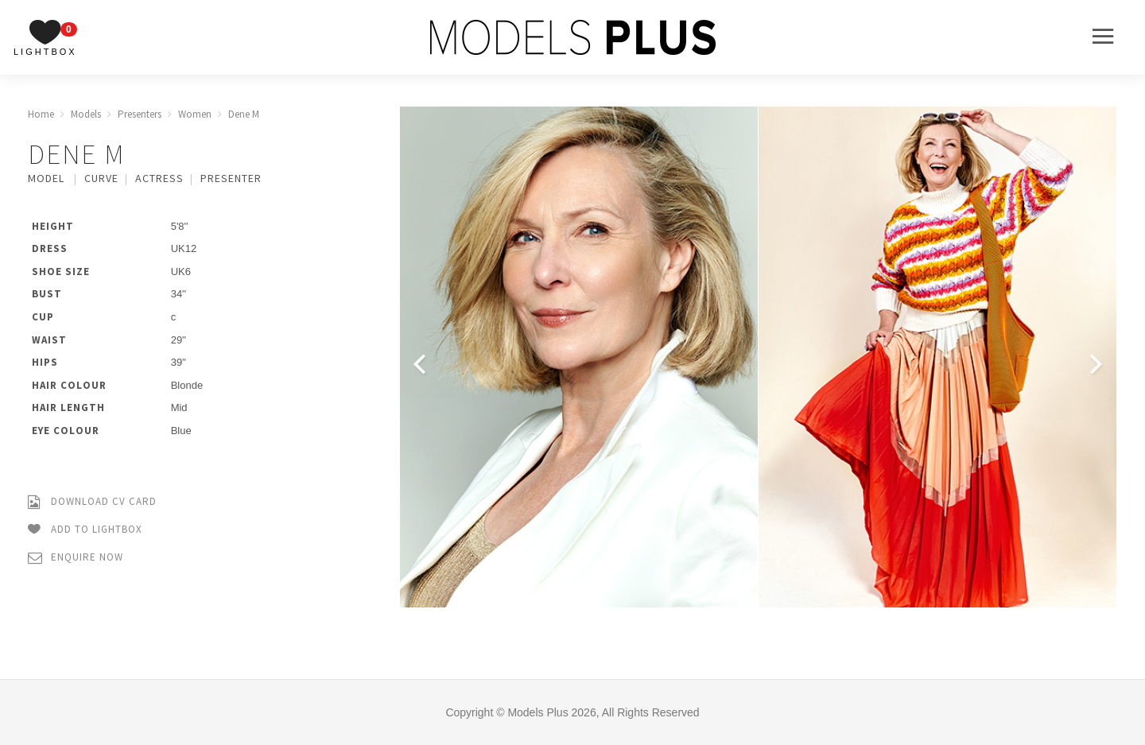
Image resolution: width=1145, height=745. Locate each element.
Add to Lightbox (85, 529)
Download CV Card (92, 502)
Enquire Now (75, 557)
